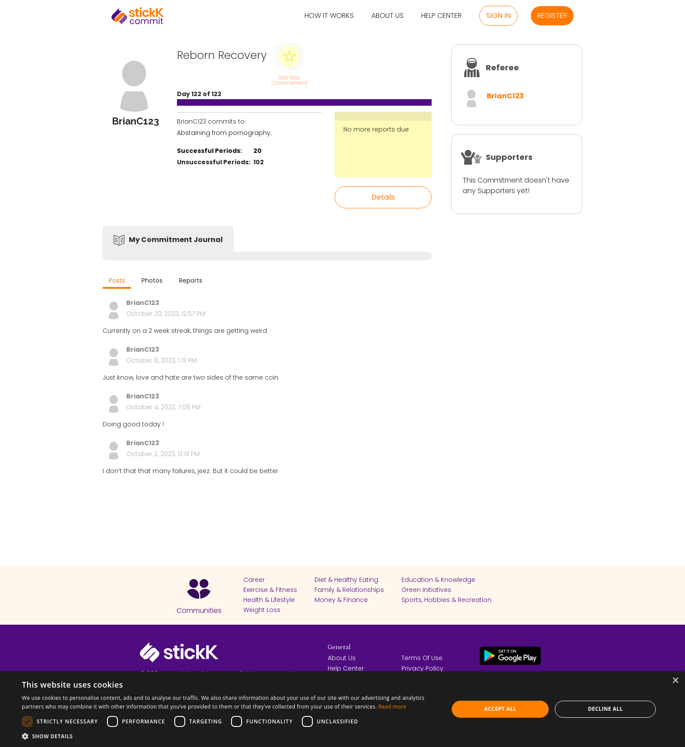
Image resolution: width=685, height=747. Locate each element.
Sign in (498, 15)
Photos (152, 280)
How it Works (329, 16)
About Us (387, 16)
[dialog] (342, 709)
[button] (229, 736)
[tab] (117, 281)
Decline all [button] (605, 708)
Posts (117, 280)
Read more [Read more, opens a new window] (392, 706)
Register (552, 15)
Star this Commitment (289, 80)
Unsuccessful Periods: (213, 162)
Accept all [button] (500, 708)
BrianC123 (505, 96)
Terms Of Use (422, 658)
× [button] (675, 681)
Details (383, 197)
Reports (190, 280)
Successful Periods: (209, 150)
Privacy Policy (422, 668)
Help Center (441, 16)
